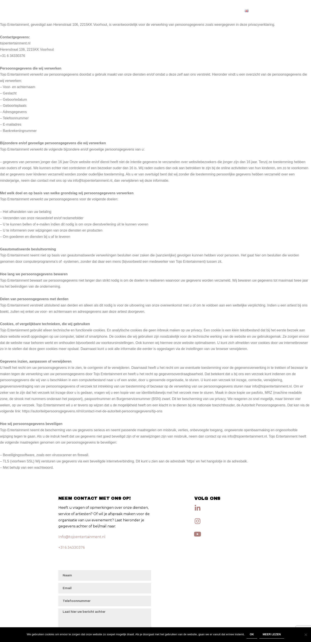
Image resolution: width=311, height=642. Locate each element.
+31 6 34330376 (71, 547)
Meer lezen (272, 634)
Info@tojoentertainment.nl (81, 537)
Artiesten (228, 11)
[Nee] (305, 635)
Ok (252, 634)
